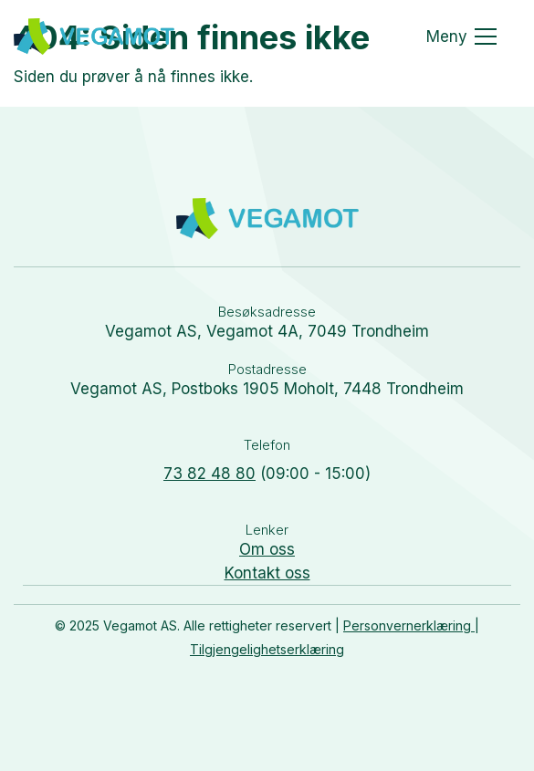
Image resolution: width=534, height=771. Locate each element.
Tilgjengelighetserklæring (267, 649)
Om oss (267, 549)
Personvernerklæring (409, 625)
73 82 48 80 (209, 473)
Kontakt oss (267, 573)
